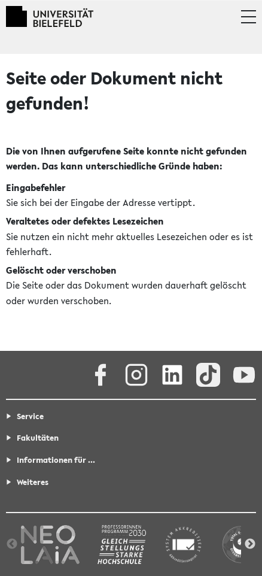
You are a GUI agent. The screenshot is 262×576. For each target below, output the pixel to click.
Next (250, 544)
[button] (248, 16)
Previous (12, 544)
